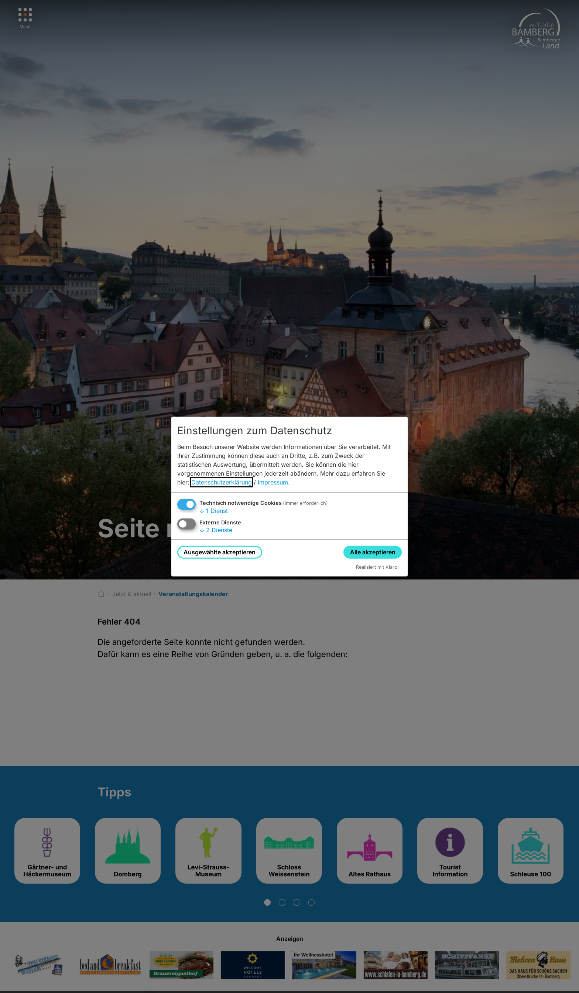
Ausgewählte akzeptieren (220, 551)
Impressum (273, 482)
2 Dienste (215, 530)
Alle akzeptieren (372, 551)
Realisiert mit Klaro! (377, 567)
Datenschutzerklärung (221, 482)
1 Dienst (213, 510)
